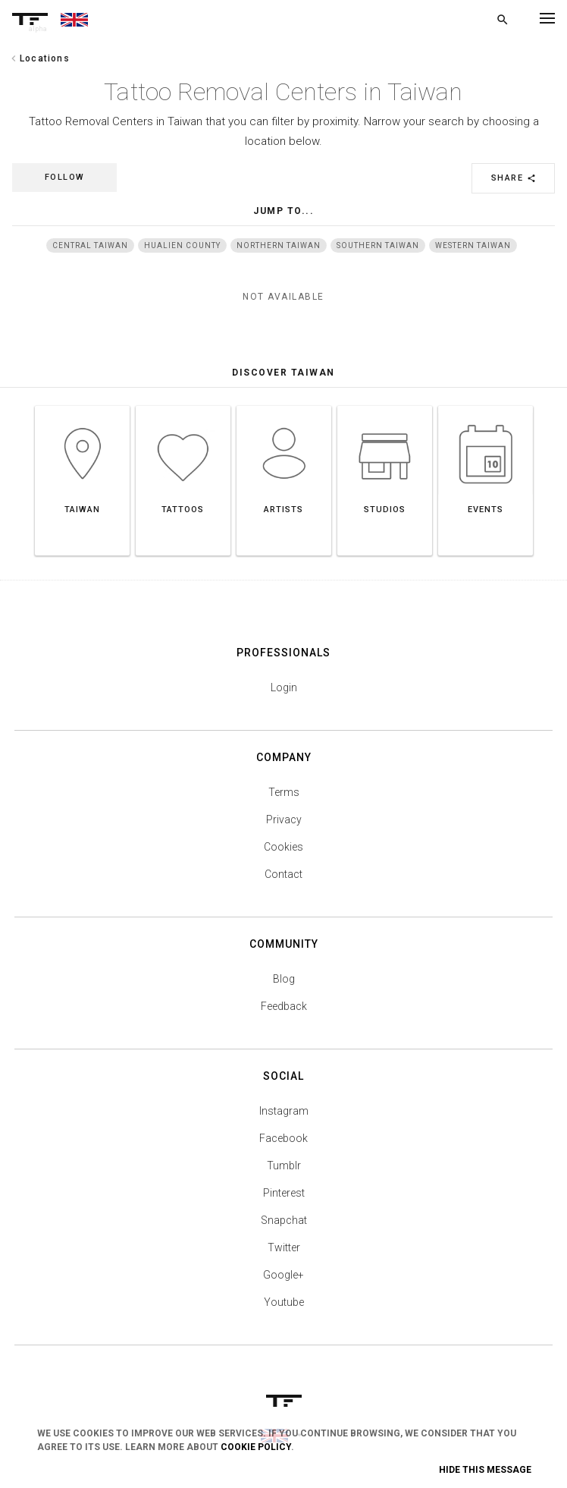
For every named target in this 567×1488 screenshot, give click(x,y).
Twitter (284, 1247)
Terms (283, 792)
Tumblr (284, 1165)
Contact (283, 874)
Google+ (283, 1275)
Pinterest (284, 1193)
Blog (284, 979)
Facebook (283, 1138)
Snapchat (284, 1220)
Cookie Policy (256, 1447)
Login (284, 687)
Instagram (284, 1111)
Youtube (284, 1302)
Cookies (283, 847)
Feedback (284, 1006)
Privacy (284, 819)
